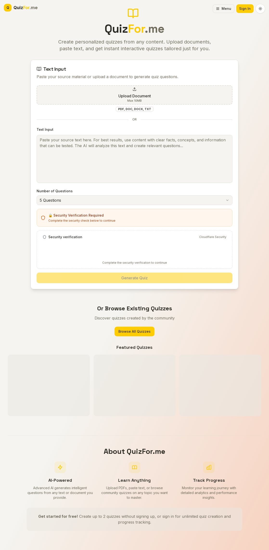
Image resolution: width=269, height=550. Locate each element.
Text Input (45, 129)
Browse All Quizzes (134, 331)
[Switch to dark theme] (260, 8)
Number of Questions (55, 191)
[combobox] (134, 200)
